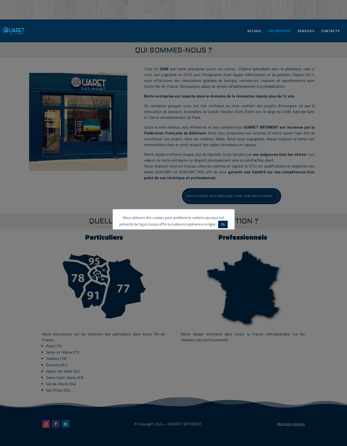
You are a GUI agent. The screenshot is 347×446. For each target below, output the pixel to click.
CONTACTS (330, 31)
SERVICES (306, 31)
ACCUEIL (254, 31)
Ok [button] (223, 224)
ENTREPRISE (280, 31)
